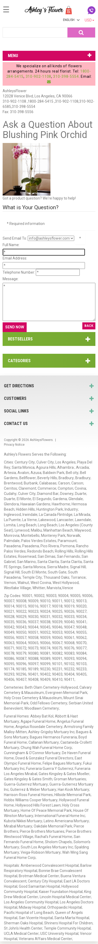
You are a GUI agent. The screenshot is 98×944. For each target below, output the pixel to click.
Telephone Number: (19, 272)
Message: (11, 279)
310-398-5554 (66, 76)
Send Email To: (15, 238)
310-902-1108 (38, 76)
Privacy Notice (14, 444)
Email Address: (15, 258)
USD (89, 20)
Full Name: (11, 245)
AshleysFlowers (41, 440)
